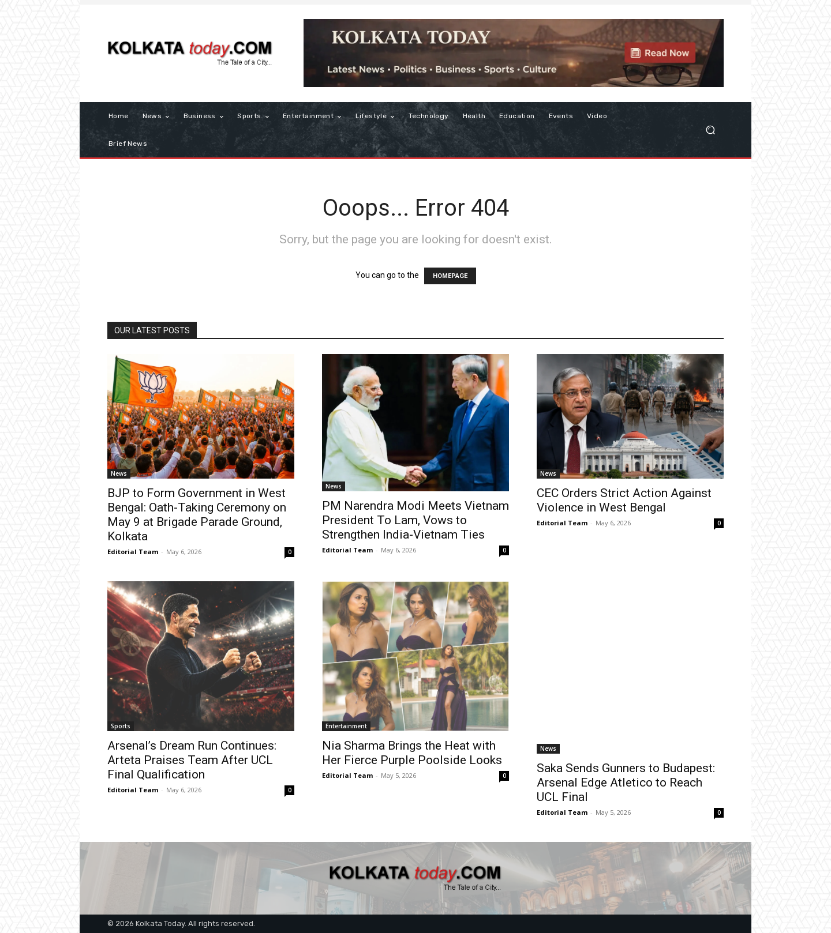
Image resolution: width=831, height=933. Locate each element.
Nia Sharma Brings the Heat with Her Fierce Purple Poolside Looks (412, 753)
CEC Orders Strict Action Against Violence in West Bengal (624, 500)
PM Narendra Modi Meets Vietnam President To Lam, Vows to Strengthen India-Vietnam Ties (415, 520)
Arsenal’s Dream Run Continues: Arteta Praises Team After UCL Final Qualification (191, 760)
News (119, 473)
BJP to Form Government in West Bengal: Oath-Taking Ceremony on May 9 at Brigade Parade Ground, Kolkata (196, 514)
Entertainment (346, 726)
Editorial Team (132, 551)
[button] (710, 130)
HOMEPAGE (450, 276)
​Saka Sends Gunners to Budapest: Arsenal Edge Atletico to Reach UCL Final (626, 782)
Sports (120, 726)
